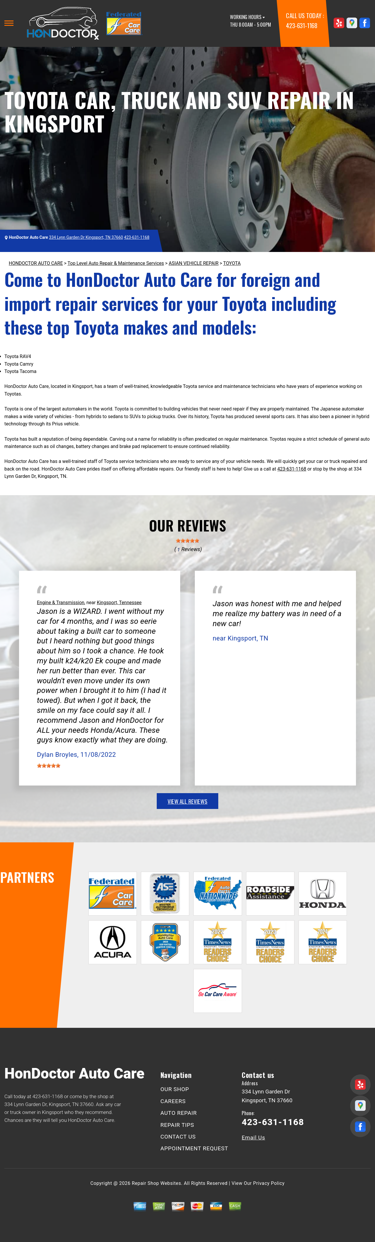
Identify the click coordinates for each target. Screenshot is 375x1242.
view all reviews (187, 801)
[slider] (187, 540)
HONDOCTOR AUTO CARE (36, 263)
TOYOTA (232, 263)
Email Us (253, 1137)
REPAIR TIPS (177, 1125)
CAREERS (173, 1101)
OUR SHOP (175, 1089)
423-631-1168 (301, 25)
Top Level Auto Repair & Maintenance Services (115, 263)
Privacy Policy (268, 1183)
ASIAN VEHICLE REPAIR (194, 263)
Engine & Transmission (60, 602)
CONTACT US (178, 1136)
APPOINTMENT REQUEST (194, 1148)
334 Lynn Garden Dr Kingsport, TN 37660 (86, 237)
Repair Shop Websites (156, 1183)
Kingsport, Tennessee (119, 602)
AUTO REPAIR (179, 1113)
